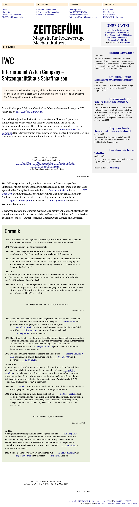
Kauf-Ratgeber (109, 12)
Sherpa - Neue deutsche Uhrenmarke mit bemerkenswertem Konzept (112, 130)
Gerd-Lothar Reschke (105, 504)
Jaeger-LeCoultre (45, 346)
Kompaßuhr (30, 360)
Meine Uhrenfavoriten (79, 14)
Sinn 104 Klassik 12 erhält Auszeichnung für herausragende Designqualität (113, 78)
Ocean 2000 (63, 357)
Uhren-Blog (6, 12)
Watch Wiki (118, 501)
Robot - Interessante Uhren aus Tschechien (114, 152)
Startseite (74, 501)
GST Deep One (70, 433)
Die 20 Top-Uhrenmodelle (12, 17)
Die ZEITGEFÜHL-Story (79, 12)
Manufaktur (71, 445)
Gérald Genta (69, 321)
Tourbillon (26, 163)
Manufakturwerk (23, 327)
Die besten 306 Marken (11, 14)
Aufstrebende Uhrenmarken (47, 12)
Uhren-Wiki (107, 501)
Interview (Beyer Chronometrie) (83, 17)
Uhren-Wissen (109, 14)
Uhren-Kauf (108, 9)
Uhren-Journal (75, 9)
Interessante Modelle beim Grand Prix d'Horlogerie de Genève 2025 (112, 100)
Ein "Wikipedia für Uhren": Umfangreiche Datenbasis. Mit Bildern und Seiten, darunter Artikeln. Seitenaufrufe (118, 35)
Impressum (120, 504)
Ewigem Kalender (67, 163)
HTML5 (128, 501)
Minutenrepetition (45, 163)
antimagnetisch (22, 333)
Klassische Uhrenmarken (46, 9)
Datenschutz (132, 504)
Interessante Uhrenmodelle (47, 14)
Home (4, 9)
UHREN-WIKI (118, 25)
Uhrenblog (114, 168)
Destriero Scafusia (59, 190)
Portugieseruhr (58, 200)
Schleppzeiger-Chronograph (47, 166)
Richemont (55, 455)
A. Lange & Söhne (67, 452)
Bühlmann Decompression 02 (121, 52)
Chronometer (31, 330)
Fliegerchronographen (19, 200)
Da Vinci (22, 386)
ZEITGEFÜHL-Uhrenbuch (113, 17)
